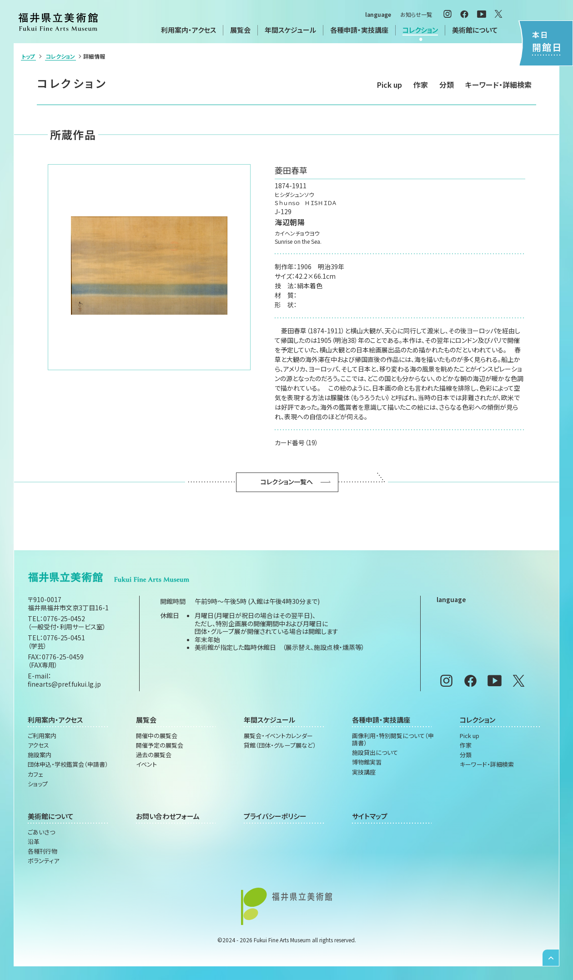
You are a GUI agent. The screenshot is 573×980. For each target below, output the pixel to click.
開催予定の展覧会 (159, 745)
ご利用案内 (42, 735)
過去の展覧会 (153, 755)
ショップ (38, 784)
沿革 (34, 841)
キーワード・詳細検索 (498, 84)
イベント (146, 764)
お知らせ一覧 (416, 14)
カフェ (35, 774)
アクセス (38, 745)
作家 (420, 84)
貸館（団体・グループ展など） (280, 745)
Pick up (389, 84)
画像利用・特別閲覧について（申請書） (393, 739)
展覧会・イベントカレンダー (278, 735)
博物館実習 (367, 762)
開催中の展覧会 (156, 735)
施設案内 (39, 755)
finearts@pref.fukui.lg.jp (64, 684)
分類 (446, 84)
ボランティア (43, 860)
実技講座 (364, 772)
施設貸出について (375, 752)
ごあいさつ (41, 832)
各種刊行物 (42, 851)
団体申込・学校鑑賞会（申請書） (68, 764)
